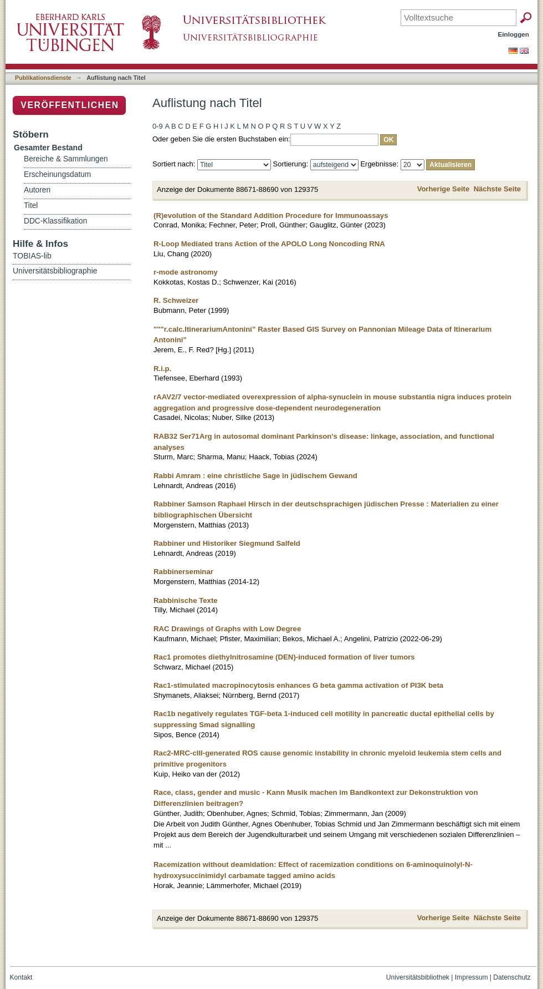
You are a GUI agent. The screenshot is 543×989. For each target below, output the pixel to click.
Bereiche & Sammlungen (66, 159)
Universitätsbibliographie (55, 270)
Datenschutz (511, 977)
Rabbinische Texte (185, 600)
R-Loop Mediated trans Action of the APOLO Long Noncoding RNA (269, 244)
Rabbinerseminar (183, 571)
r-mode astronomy (185, 272)
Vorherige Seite (443, 189)
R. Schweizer (175, 300)
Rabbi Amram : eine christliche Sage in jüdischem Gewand (255, 475)
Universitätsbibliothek (417, 977)
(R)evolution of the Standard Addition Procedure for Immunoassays (270, 215)
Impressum (471, 977)
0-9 (157, 126)
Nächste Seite (497, 189)
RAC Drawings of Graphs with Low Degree (227, 629)
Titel (31, 205)
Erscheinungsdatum (57, 174)
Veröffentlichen (70, 105)
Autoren (37, 190)
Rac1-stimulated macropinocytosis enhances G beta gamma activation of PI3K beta (298, 685)
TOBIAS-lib (32, 255)
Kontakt (21, 977)
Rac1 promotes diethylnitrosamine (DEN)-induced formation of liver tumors (284, 657)
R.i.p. (162, 368)
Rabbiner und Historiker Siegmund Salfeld (226, 543)
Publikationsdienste (43, 77)
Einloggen (514, 34)
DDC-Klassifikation (55, 221)
